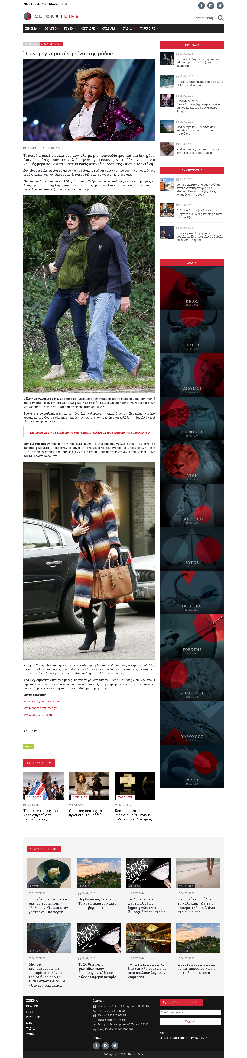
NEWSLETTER (58, 3)
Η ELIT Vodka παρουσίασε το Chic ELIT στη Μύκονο (199, 83)
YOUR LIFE (147, 28)
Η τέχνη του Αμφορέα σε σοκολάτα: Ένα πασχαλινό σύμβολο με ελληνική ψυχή (199, 236)
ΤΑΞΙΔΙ (128, 28)
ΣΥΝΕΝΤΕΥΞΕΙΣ (192, 170)
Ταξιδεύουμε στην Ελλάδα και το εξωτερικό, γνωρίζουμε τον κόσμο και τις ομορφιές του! (89, 432)
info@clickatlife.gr (111, 1020)
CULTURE (109, 28)
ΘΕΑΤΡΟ (51, 28)
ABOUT (27, 3)
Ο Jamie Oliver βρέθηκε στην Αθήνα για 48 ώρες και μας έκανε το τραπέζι (199, 214)
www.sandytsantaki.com (41, 701)
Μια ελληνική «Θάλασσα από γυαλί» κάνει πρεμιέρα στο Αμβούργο (195, 130)
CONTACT (41, 3)
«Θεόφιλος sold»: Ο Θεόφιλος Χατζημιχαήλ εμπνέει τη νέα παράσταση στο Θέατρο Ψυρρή (198, 106)
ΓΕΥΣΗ (69, 28)
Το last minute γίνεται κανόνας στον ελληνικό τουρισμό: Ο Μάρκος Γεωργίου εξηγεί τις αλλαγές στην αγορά (198, 190)
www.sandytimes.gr (37, 714)
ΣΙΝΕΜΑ (31, 28)
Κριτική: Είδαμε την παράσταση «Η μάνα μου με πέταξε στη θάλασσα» (198, 62)
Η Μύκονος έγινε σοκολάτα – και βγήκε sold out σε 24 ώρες (199, 151)
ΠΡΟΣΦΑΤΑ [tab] (192, 45)
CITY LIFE (88, 28)
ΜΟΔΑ (28, 746)
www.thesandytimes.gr (40, 708)
